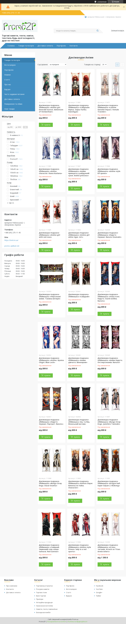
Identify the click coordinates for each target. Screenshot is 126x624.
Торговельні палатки (44, 586)
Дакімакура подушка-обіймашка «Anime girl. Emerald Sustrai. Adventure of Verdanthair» (51, 108)
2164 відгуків (101, 2)
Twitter (98, 596)
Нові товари (9, 109)
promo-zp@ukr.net (11, 246)
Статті (7, 79)
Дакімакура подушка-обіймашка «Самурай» (79, 295)
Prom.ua (75, 619)
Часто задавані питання (14, 94)
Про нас (7, 84)
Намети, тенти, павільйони (46, 609)
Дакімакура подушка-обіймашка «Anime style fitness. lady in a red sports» (79, 548)
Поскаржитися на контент (56, 622)
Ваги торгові (41, 596)
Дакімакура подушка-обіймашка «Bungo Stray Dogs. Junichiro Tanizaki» (109, 421)
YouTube (99, 589)
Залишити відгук (117, 30)
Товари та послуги (26, 46)
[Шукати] (97, 31)
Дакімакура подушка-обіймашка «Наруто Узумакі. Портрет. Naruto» (51, 421)
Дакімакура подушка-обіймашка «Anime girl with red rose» (49, 235)
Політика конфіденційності (77, 622)
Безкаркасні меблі (43, 612)
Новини (7, 75)
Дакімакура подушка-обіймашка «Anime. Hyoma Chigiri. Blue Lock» (51, 360)
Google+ (99, 592)
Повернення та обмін (13, 104)
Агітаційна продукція (44, 602)
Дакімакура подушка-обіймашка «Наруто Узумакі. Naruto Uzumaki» (109, 235)
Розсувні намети (42, 589)
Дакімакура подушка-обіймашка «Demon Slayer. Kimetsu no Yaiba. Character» (80, 484)
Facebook (99, 586)
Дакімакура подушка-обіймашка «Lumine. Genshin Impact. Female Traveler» (108, 108)
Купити (47, 125)
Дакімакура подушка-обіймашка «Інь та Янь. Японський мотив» (79, 421)
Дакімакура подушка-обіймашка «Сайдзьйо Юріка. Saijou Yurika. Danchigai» (79, 108)
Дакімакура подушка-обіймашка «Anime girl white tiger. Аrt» (78, 235)
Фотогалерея (10, 65)
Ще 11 (11, 203)
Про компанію (11, 586)
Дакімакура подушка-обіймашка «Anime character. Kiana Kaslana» (50, 171)
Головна (11, 46)
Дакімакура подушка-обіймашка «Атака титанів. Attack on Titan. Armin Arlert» (109, 548)
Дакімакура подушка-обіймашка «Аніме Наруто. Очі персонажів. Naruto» (110, 360)
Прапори (39, 599)
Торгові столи (41, 592)
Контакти (74, 46)
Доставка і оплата (45, 46)
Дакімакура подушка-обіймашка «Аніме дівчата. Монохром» (78, 360)
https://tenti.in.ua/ (11, 240)
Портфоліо (61, 46)
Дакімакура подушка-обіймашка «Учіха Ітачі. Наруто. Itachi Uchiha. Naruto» (109, 297)
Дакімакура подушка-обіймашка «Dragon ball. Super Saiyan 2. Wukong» (109, 483)
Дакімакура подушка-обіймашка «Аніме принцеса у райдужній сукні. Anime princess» (78, 172)
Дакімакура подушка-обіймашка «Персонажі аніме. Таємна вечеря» (50, 296)
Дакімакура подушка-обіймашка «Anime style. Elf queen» (109, 171)
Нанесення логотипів (44, 606)
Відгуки (7, 89)
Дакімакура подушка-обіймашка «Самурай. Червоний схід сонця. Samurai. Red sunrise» (49, 548)
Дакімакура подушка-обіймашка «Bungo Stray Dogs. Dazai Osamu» (50, 483)
